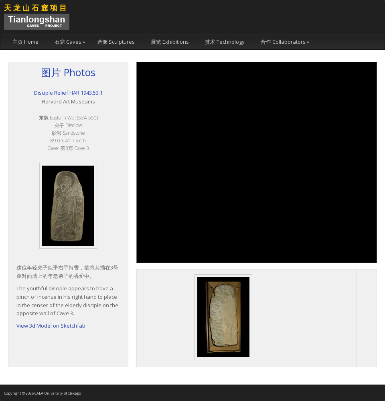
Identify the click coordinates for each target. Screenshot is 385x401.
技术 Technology (225, 41)
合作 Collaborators (285, 41)
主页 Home (25, 41)
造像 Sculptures (116, 41)
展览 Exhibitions (170, 41)
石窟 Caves (70, 41)
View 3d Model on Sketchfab (50, 325)
